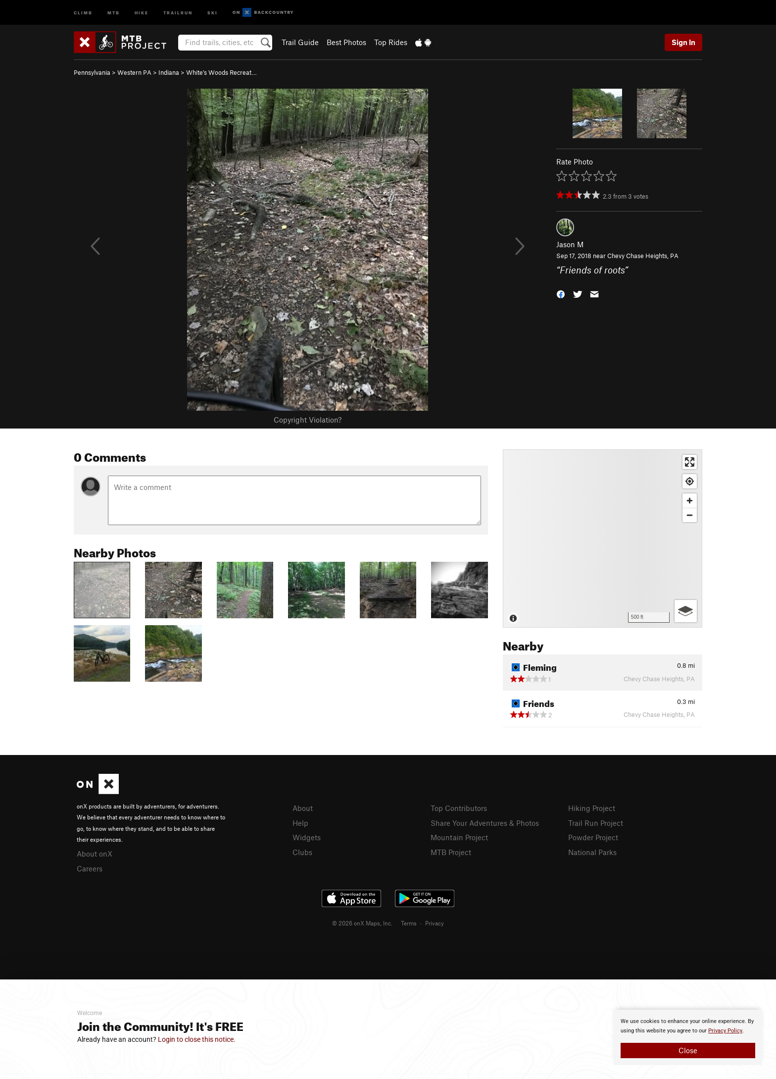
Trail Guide (300, 42)
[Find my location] (689, 481)
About (302, 808)
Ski (212, 12)
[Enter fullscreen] (689, 462)
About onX (94, 853)
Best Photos (346, 42)
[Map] (602, 538)
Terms (409, 922)
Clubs (302, 852)
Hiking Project (591, 808)
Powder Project (593, 837)
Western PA (134, 72)
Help (300, 822)
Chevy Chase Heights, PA (643, 256)
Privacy (434, 922)
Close (688, 1050)
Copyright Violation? (307, 419)
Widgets (306, 837)
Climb (83, 12)
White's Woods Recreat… (221, 72)
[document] (688, 1037)
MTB (113, 12)
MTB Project (451, 852)
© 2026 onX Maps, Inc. (362, 922)
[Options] (686, 611)
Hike (141, 12)
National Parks (592, 852)
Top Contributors (459, 808)
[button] (560, 293)
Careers (89, 868)
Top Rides (390, 42)
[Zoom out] (689, 515)
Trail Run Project (595, 822)
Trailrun (178, 12)
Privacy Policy (725, 1030)
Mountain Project (459, 837)
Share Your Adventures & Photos (485, 822)
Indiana (168, 72)
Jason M (569, 244)
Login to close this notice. (197, 1039)
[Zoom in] (689, 500)
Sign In (683, 42)
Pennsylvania (92, 72)
